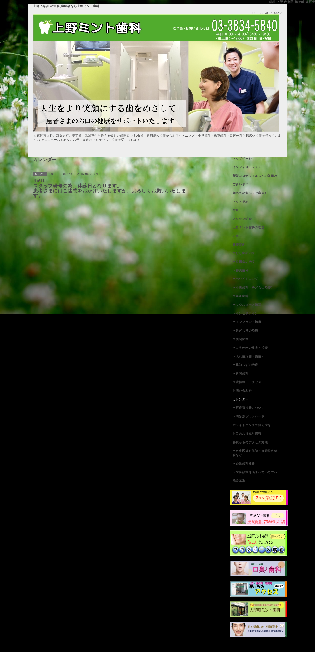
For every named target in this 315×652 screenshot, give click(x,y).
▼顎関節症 (241, 339)
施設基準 (239, 481)
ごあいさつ (241, 184)
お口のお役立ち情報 (247, 433)
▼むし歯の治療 (244, 253)
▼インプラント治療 (247, 322)
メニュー (239, 236)
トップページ (242, 158)
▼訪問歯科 (241, 373)
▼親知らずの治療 (245, 365)
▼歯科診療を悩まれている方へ (255, 472)
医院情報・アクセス (247, 382)
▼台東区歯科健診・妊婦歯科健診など (255, 453)
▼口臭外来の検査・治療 (250, 347)
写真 (236, 210)
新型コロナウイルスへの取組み (255, 176)
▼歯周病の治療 (244, 262)
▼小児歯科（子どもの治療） (253, 287)
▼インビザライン (245, 313)
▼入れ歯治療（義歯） (249, 356)
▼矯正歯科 (241, 296)
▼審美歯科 (241, 270)
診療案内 (239, 244)
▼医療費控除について (249, 408)
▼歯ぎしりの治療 (245, 330)
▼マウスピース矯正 (247, 304)
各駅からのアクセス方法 (250, 442)
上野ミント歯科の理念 (249, 227)
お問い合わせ (242, 390)
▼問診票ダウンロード (249, 416)
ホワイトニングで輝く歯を (252, 425)
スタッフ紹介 (242, 219)
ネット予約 (241, 201)
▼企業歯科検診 (244, 463)
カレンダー (241, 399)
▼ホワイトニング (245, 279)
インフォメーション (247, 167)
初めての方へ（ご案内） (250, 193)
